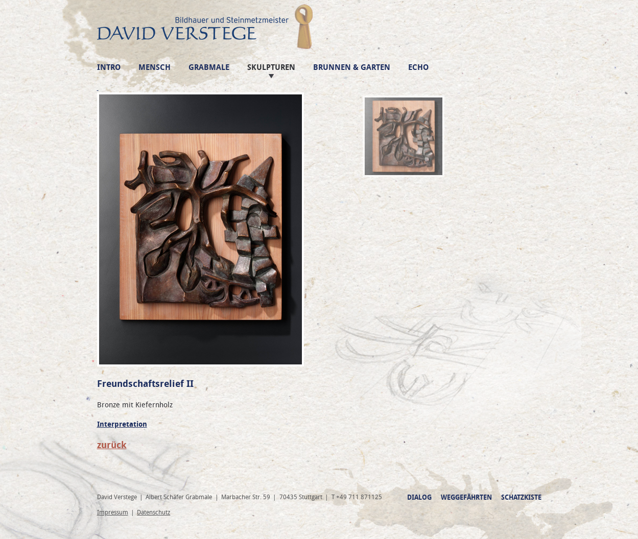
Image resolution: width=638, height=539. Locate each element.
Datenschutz (153, 512)
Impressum (112, 512)
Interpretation (122, 424)
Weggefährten (466, 497)
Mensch (154, 68)
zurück (112, 445)
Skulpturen (271, 68)
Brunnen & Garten (351, 68)
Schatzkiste (521, 497)
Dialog (419, 497)
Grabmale (208, 68)
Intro (109, 68)
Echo (418, 68)
